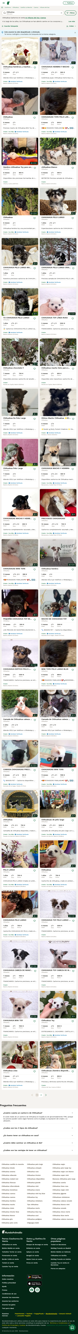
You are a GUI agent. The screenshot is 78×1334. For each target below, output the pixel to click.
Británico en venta (33, 1248)
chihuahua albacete (9, 1175)
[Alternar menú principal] (4, 3)
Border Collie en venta (10, 1259)
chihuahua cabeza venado (62, 1201)
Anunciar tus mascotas (10, 1297)
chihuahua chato (8, 1208)
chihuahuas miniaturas (61, 1197)
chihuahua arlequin (34, 1168)
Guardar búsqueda (10, 26)
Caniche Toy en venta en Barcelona (60, 1264)
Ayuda (4, 1286)
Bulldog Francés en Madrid (61, 1248)
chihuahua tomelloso (9, 1190)
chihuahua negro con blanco (63, 1172)
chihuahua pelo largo (35, 1164)
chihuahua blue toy (34, 1212)
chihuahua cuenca (8, 1193)
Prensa (4, 1290)
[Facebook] (31, 1289)
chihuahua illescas (9, 1183)
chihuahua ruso (33, 1172)
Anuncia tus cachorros (10, 1301)
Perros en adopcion (58, 1268)
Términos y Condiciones (58, 1323)
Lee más (72, 21)
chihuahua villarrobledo (10, 1186)
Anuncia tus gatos (8, 1305)
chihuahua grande (33, 1183)
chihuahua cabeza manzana (63, 1219)
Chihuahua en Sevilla (59, 1255)
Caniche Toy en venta (10, 1266)
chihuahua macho (8, 1204)
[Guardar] (35, 68)
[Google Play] (34, 1276)
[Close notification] (75, 32)
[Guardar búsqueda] (72, 1327)
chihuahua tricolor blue (10, 1212)
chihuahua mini (32, 1186)
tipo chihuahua (32, 1204)
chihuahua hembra (9, 1201)
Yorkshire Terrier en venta (11, 1252)
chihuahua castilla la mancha (13, 1164)
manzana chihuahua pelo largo (64, 1179)
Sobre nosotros (7, 1279)
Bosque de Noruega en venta (37, 1245)
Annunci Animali (65, 1314)
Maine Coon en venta (34, 1259)
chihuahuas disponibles (36, 1179)
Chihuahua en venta (9, 1245)
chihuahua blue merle (61, 1215)
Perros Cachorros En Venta (12, 1239)
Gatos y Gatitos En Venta (36, 1239)
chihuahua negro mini (61, 1190)
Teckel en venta (8, 1263)
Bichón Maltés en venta (11, 1248)
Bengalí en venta (32, 1255)
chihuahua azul (32, 1215)
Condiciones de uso (9, 1294)
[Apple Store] (34, 1283)
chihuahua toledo (8, 1168)
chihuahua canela (59, 1183)
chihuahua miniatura (34, 1201)
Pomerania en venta (9, 1255)
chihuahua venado (59, 1208)
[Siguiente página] (46, 1095)
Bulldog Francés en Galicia (61, 1259)
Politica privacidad (9, 1283)
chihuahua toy (32, 1197)
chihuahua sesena (8, 1172)
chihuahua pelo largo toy (62, 1168)
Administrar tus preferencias (57, 1325)
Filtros (71, 13)
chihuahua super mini (61, 1175)
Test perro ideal (8, 1308)
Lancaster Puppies (24, 1316)
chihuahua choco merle (61, 1212)
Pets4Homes (19, 1314)
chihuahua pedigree (34, 1219)
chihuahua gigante (59, 1193)
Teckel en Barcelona (58, 1245)
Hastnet (29, 1314)
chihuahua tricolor (34, 1175)
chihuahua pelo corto (10, 1223)
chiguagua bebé (33, 1223)
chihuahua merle (33, 1208)
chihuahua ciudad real (10, 1179)
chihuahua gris (7, 1219)
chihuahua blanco (8, 1215)
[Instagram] (37, 1289)
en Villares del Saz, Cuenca (35, 18)
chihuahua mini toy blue (36, 1193)
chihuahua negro (59, 1164)
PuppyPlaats (39, 1314)
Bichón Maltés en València (60, 1252)
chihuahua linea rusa (60, 1186)
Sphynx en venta (32, 1252)
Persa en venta (32, 1263)
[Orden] (71, 26)
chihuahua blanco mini (61, 1204)
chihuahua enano (33, 1190)
